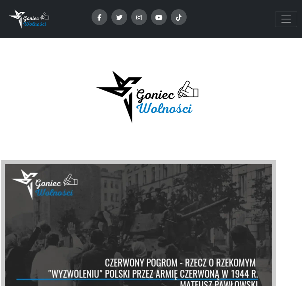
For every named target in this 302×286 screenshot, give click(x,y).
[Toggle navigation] (286, 19)
